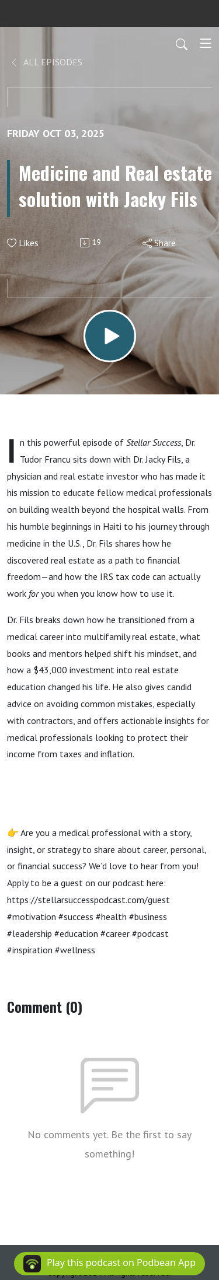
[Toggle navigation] (205, 43)
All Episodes (45, 62)
